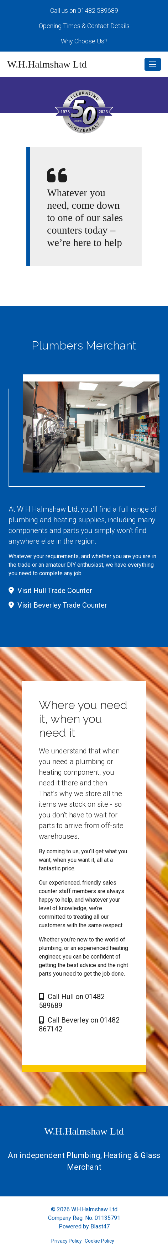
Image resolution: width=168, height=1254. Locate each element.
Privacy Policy (66, 1241)
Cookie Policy (99, 1241)
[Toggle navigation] (153, 64)
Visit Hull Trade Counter (50, 590)
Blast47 (100, 1226)
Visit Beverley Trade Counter (58, 605)
